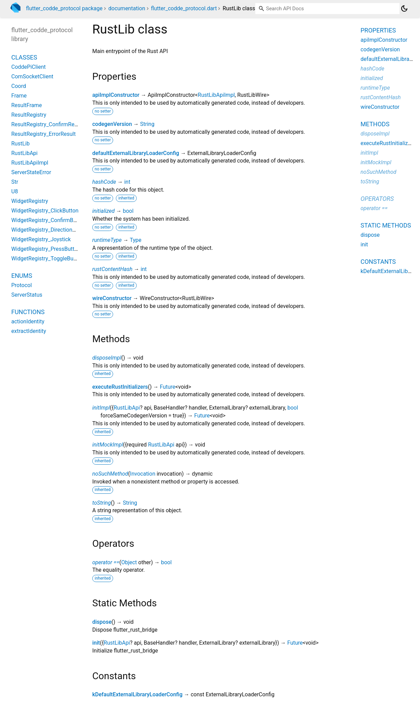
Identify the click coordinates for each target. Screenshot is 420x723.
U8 (14, 191)
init (96, 643)
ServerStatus (26, 295)
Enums (21, 275)
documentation (126, 8)
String (147, 124)
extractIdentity (28, 331)
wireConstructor (112, 298)
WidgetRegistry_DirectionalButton (52, 230)
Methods (375, 124)
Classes (24, 57)
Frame (19, 95)
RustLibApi (126, 407)
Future (167, 387)
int (127, 182)
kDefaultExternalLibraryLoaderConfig (137, 694)
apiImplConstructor (115, 95)
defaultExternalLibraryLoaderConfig (135, 153)
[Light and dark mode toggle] (404, 8)
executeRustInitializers (120, 387)
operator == (105, 562)
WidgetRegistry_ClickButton (45, 210)
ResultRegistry (28, 115)
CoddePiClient (28, 67)
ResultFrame (26, 105)
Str (14, 182)
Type (135, 240)
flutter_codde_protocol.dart (184, 8)
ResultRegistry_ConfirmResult (47, 124)
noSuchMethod (110, 473)
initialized (103, 211)
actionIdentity (27, 321)
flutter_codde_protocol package (64, 8)
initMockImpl (107, 444)
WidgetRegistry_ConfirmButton (48, 220)
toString (101, 503)
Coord (18, 86)
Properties (378, 30)
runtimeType (107, 240)
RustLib (20, 143)
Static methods (386, 225)
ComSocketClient (32, 76)
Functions (27, 311)
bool (128, 211)
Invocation (142, 473)
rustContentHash (112, 269)
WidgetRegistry (29, 201)
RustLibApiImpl (216, 95)
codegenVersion (112, 124)
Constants (378, 261)
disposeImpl (106, 357)
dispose (101, 622)
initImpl (101, 407)
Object (129, 562)
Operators (377, 198)
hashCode (104, 182)
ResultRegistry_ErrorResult (43, 134)
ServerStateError (31, 172)
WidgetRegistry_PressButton (45, 249)
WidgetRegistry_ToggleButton (47, 258)
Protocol (21, 285)
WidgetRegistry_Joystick (41, 239)
